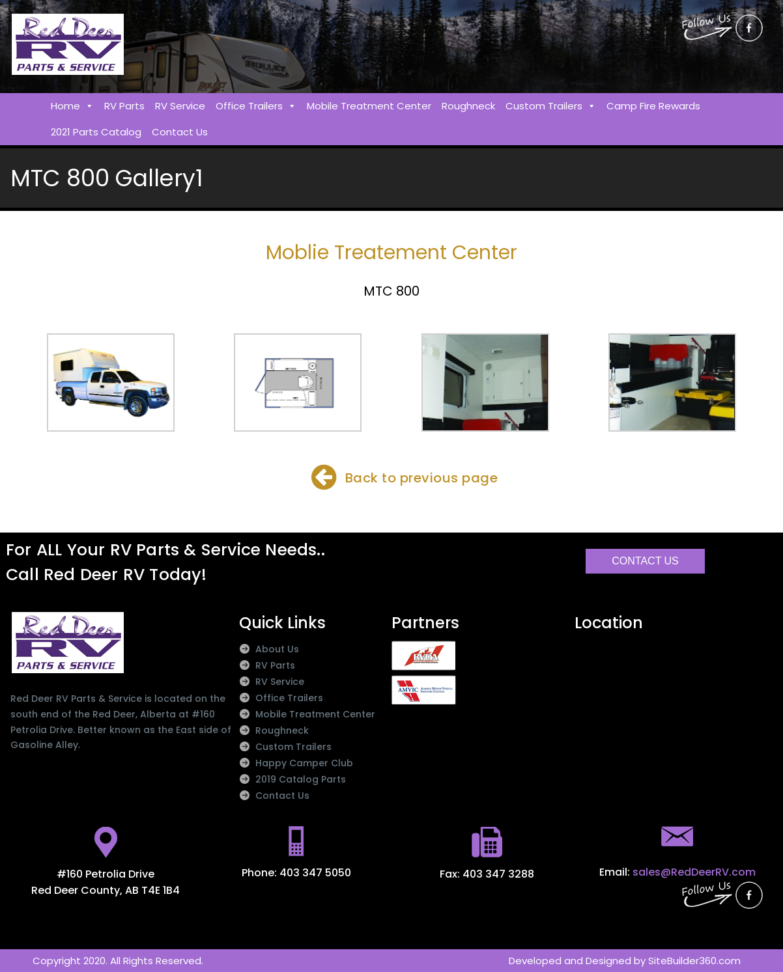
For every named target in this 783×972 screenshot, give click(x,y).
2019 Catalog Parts (300, 779)
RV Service (180, 106)
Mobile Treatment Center (369, 106)
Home (72, 106)
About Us (277, 649)
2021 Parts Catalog (96, 132)
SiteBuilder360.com (694, 960)
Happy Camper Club (304, 763)
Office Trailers (256, 106)
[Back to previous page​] (324, 477)
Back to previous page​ (421, 478)
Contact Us (180, 132)
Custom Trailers (550, 106)
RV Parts (124, 106)
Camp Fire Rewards (653, 106)
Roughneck (468, 106)
